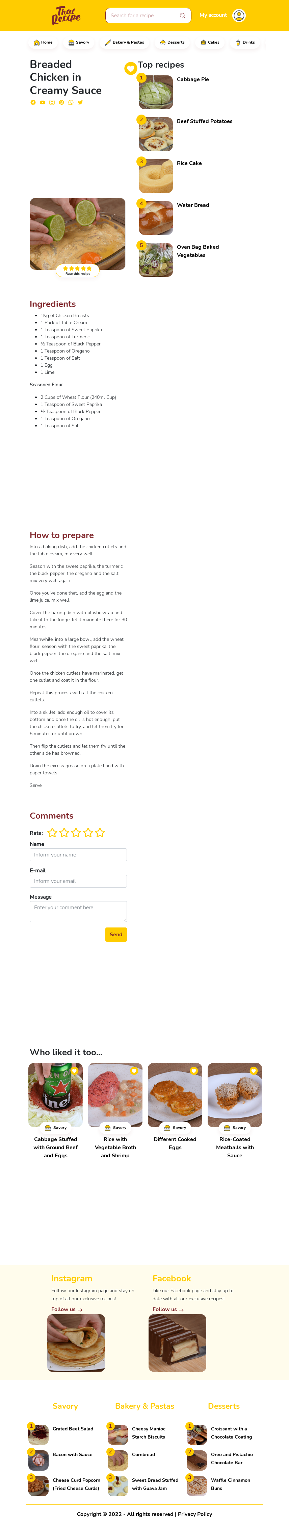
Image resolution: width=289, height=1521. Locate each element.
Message (41, 897)
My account (213, 15)
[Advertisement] (78, 148)
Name (37, 844)
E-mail (38, 870)
